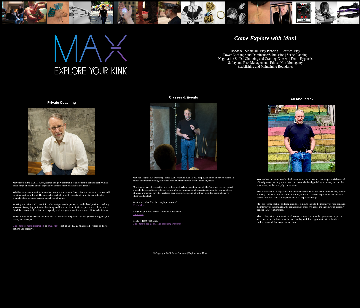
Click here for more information (28, 225)
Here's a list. (139, 205)
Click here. (138, 214)
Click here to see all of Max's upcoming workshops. (158, 223)
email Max (53, 225)
